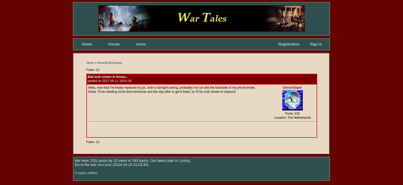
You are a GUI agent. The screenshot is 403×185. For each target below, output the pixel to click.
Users (141, 44)
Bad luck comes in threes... (108, 77)
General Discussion (109, 62)
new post (104, 165)
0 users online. (86, 173)
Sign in (316, 44)
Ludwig (184, 161)
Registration (289, 44)
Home (87, 44)
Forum (114, 44)
